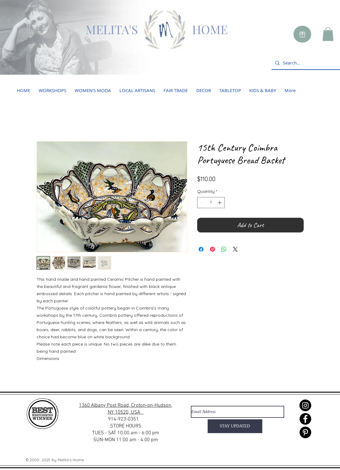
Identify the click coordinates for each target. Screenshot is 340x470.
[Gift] (302, 34)
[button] (328, 34)
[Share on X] (235, 249)
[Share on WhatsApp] (223, 249)
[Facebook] (305, 419)
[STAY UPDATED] (235, 426)
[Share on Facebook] (201, 249)
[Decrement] (202, 202)
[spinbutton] (211, 202)
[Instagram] (305, 405)
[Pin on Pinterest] (212, 249)
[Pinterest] (305, 432)
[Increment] (220, 202)
